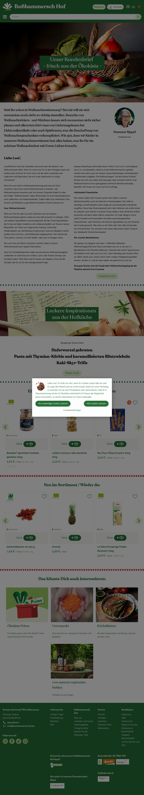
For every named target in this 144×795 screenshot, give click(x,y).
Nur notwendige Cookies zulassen (53, 403)
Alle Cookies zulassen (96, 403)
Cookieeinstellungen (72, 410)
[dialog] (72, 397)
